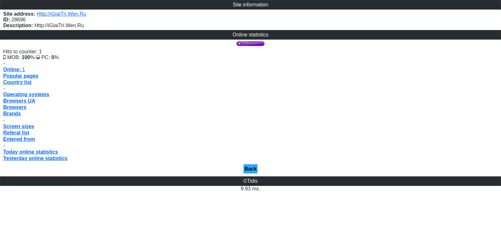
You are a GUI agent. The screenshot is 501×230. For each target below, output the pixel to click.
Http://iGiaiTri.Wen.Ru (61, 14)
